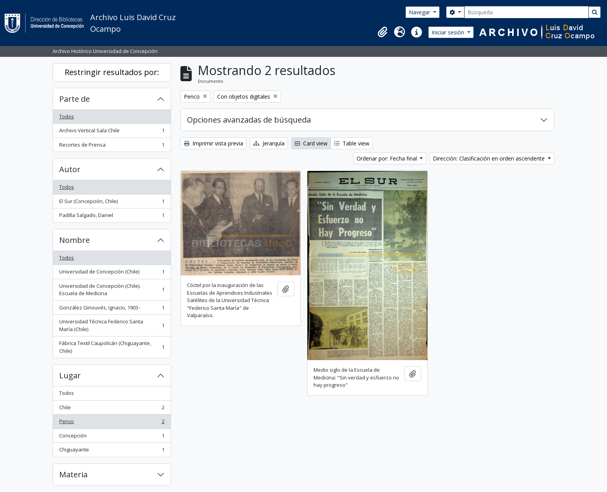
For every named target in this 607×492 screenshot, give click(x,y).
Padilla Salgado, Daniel (112, 217)
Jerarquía (269, 143)
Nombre (74, 240)
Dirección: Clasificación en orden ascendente (489, 158)
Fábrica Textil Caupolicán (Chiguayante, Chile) (112, 347)
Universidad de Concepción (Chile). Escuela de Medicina (112, 289)
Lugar (70, 375)
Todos (66, 116)
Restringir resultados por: (112, 72)
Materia (73, 474)
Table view (351, 143)
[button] (382, 32)
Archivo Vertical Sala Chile (112, 132)
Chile (112, 409)
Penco (112, 423)
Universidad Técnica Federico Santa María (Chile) (112, 325)
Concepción (112, 437)
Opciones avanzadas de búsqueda (249, 119)
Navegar (420, 12)
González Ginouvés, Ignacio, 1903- (112, 309)
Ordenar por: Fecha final (387, 158)
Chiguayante (112, 451)
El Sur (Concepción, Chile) (112, 203)
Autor (70, 169)
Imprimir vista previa (213, 143)
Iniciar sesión (449, 32)
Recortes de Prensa (112, 146)
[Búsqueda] (526, 12)
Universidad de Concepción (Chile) (112, 273)
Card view (311, 143)
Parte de (74, 99)
